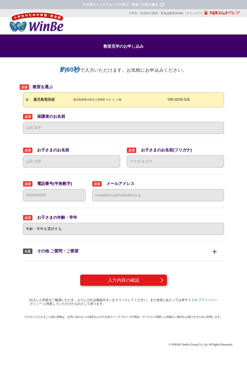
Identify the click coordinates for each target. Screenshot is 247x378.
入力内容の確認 (123, 280)
